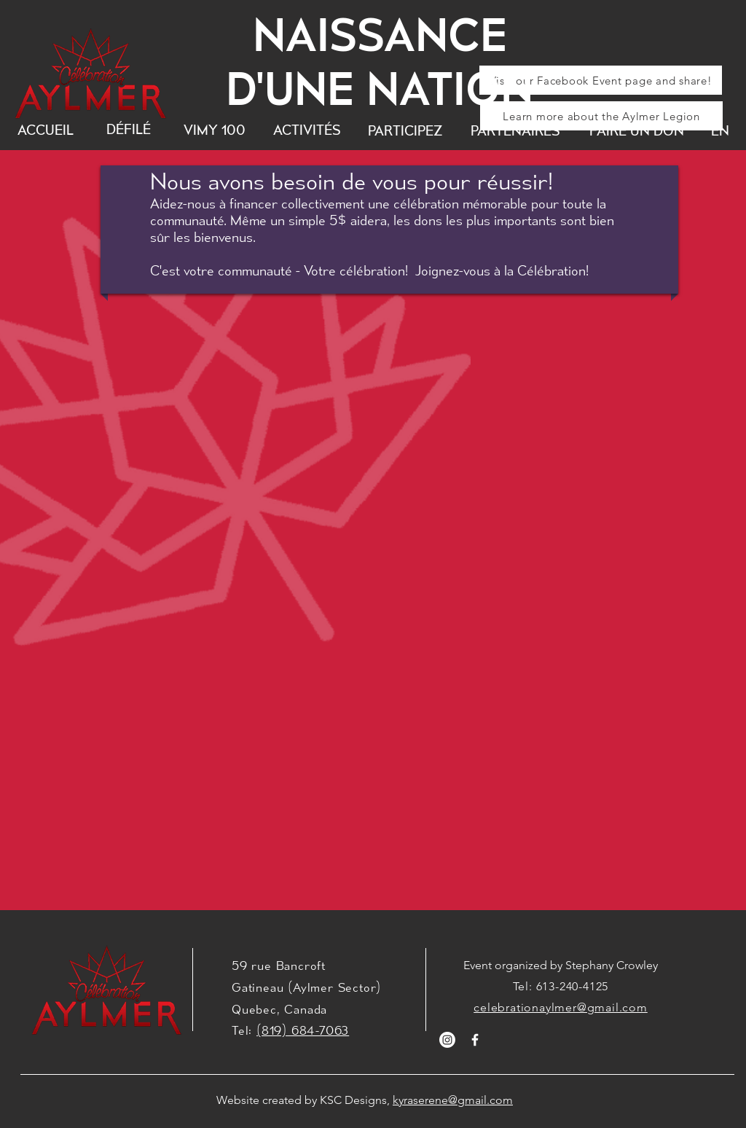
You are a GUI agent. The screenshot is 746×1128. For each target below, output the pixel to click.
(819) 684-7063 (302, 1030)
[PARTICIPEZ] (405, 130)
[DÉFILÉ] (128, 129)
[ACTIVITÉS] (307, 130)
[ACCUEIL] (45, 130)
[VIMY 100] (214, 130)
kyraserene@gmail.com (453, 1100)
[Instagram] (447, 1040)
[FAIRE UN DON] (637, 130)
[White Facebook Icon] (475, 1040)
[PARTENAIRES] (515, 130)
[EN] (720, 130)
